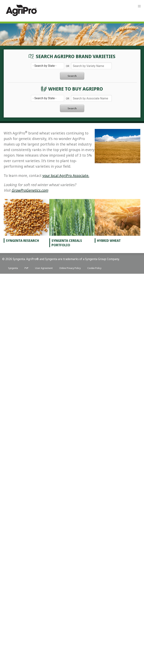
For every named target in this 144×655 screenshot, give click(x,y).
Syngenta (13, 268)
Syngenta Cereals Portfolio (67, 242)
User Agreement (44, 268)
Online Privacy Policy (70, 268)
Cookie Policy (94, 268)
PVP (26, 268)
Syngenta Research (22, 240)
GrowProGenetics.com (29, 190)
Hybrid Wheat (109, 240)
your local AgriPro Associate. (65, 175)
